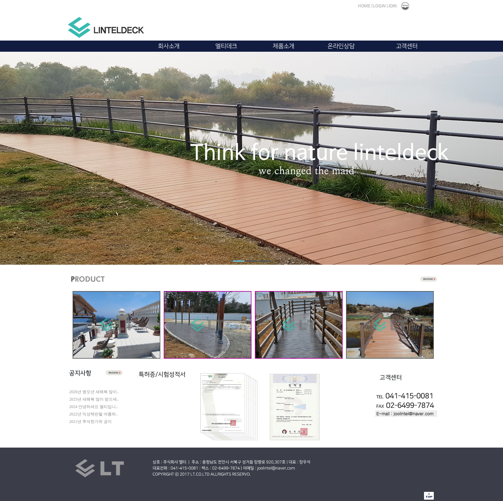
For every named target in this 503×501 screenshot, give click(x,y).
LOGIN (379, 5)
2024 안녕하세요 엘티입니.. (93, 406)
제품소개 (283, 46)
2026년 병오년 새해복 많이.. (94, 391)
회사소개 (169, 46)
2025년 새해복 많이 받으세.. (94, 399)
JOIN (392, 5)
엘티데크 (226, 46)
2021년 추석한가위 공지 (90, 421)
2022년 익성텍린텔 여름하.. (93, 414)
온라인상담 (340, 46)
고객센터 (407, 46)
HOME (364, 5)
